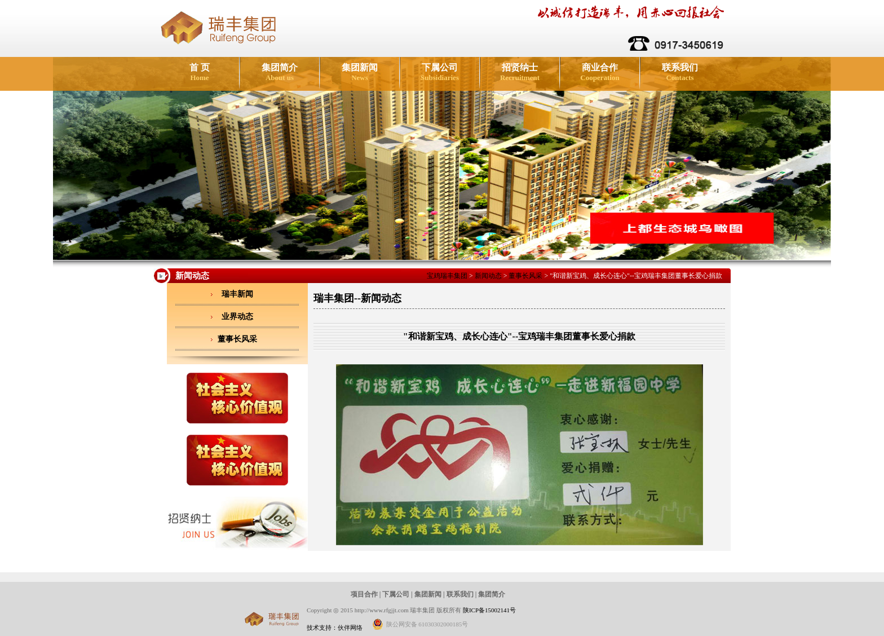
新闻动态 (488, 276)
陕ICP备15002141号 (489, 610)
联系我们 (680, 72)
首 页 (199, 72)
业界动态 (237, 316)
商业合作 (599, 72)
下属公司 (440, 72)
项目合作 (364, 594)
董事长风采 (525, 276)
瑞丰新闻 (237, 294)
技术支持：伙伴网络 (335, 627)
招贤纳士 (520, 72)
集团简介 (280, 72)
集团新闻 (360, 72)
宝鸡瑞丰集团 (447, 276)
